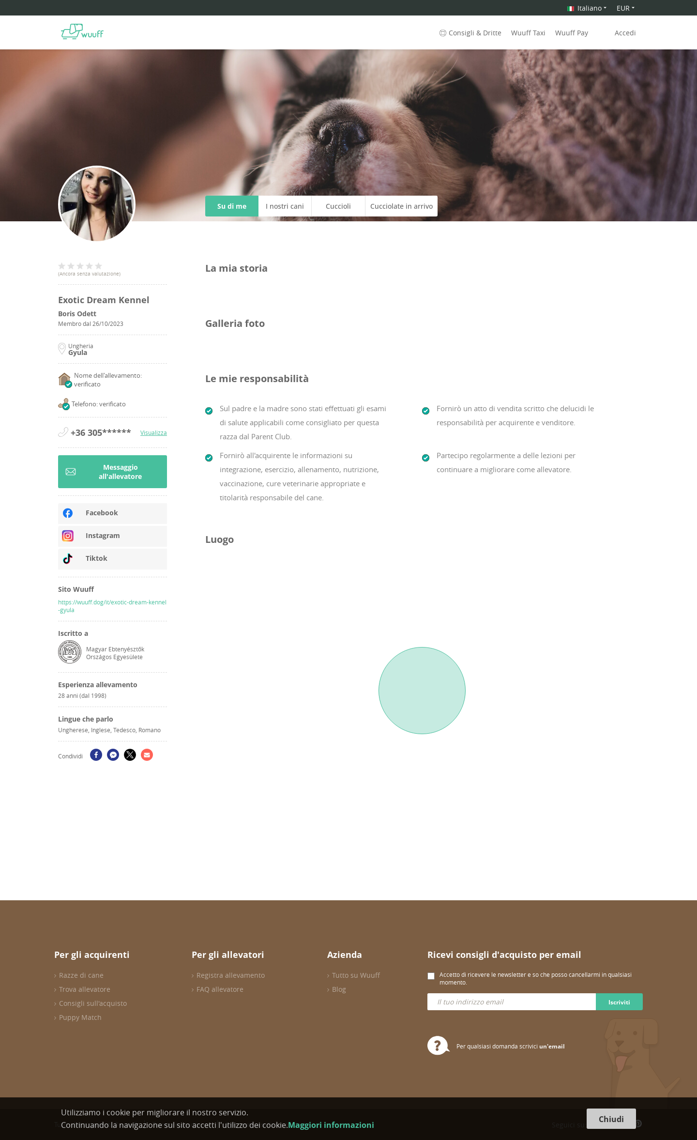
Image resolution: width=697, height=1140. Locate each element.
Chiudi (611, 1119)
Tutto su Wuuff (356, 975)
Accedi (625, 32)
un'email (552, 1046)
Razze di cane (81, 975)
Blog (339, 989)
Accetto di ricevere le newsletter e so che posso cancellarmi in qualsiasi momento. (535, 978)
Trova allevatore (84, 989)
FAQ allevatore (220, 989)
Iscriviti (619, 1002)
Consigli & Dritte (469, 32)
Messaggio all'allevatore (103, 471)
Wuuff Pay (571, 32)
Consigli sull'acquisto (93, 1003)
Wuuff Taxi (528, 32)
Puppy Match (80, 1017)
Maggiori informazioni (331, 1125)
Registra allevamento (231, 975)
